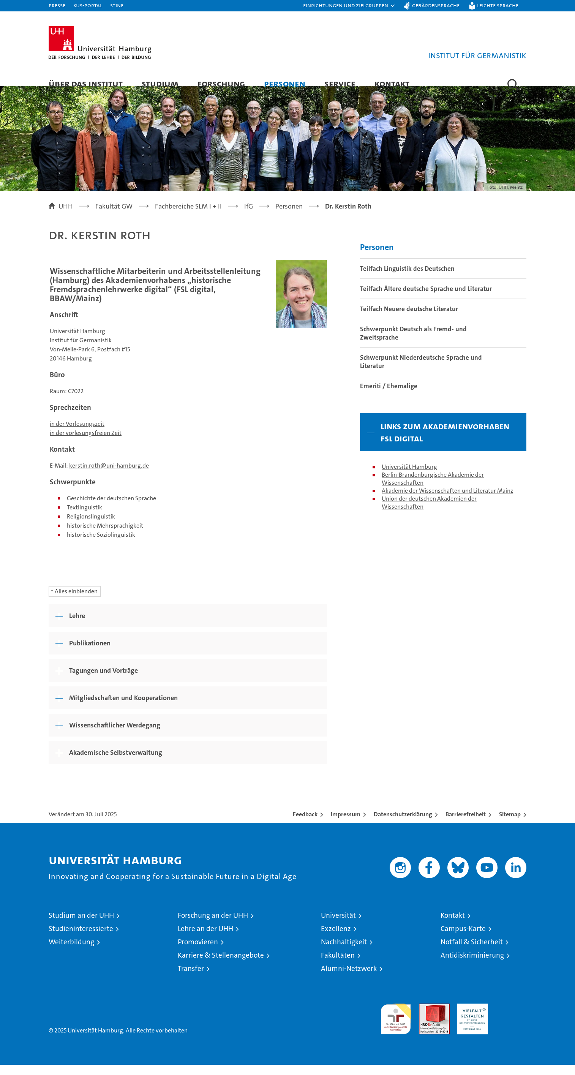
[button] (349, 5)
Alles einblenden (76, 601)
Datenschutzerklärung (403, 824)
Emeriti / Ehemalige (388, 396)
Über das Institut (86, 83)
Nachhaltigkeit (344, 952)
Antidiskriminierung (472, 965)
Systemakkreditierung (511, 1018)
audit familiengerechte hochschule (396, 1026)
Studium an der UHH (81, 925)
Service (339, 83)
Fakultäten (338, 965)
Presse (57, 5)
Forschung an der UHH (213, 925)
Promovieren (198, 952)
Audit (426, 1018)
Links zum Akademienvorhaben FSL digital (445, 442)
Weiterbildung (71, 952)
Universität (338, 925)
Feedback (305, 824)
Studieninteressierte (81, 939)
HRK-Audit (470, 1018)
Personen (284, 83)
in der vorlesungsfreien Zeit (86, 443)
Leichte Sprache (497, 5)
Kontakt (391, 83)
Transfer (191, 978)
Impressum (345, 824)
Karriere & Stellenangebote (221, 965)
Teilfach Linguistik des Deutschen (407, 279)
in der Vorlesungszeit (77, 434)
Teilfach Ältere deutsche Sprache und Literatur (426, 299)
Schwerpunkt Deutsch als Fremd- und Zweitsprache (413, 343)
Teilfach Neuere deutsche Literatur (409, 319)
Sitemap (510, 824)
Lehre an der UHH (205, 939)
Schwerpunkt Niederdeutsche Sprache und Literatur (421, 372)
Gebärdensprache (436, 5)
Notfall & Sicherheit (472, 952)
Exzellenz (336, 939)
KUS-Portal (87, 5)
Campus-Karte (463, 939)
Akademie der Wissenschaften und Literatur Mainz (447, 501)
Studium (160, 83)
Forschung (221, 83)
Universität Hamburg (409, 477)
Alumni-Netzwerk (349, 978)
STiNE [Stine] (116, 5)
